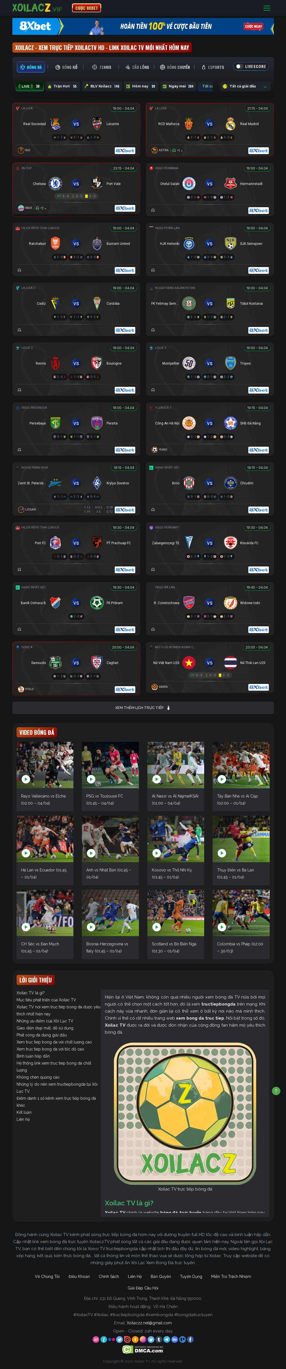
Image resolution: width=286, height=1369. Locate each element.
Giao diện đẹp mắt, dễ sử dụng (45, 1028)
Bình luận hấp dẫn (33, 1056)
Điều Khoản (79, 1276)
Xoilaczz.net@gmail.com (149, 1323)
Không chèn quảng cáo (38, 1077)
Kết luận (24, 1112)
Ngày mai (178, 86)
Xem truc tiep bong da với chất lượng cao (54, 1042)
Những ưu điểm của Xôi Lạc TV (45, 1021)
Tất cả (212, 86)
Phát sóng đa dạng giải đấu (42, 1035)
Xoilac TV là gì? (31, 993)
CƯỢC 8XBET (86, 8)
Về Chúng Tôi (47, 1276)
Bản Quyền (161, 1276)
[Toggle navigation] (267, 8)
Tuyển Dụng (191, 1276)
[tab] (31, 67)
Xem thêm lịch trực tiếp (143, 708)
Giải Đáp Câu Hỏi (143, 1288)
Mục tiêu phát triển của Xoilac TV (46, 1000)
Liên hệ (23, 1119)
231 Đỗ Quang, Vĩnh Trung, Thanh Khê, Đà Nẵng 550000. (151, 1298)
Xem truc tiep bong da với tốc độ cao (50, 1049)
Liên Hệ (135, 1276)
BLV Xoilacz (102, 86)
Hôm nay (141, 86)
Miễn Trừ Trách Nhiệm (231, 1276)
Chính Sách (109, 1276)
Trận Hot (63, 86)
